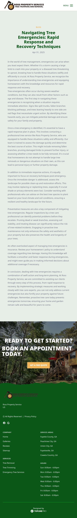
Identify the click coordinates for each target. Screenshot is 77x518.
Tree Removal (8, 463)
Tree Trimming (9, 467)
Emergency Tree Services (13, 472)
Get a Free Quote (38, 365)
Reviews (6, 446)
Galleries (6, 441)
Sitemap (6, 450)
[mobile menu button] (71, 5)
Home (5, 436)
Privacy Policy (30, 416)
